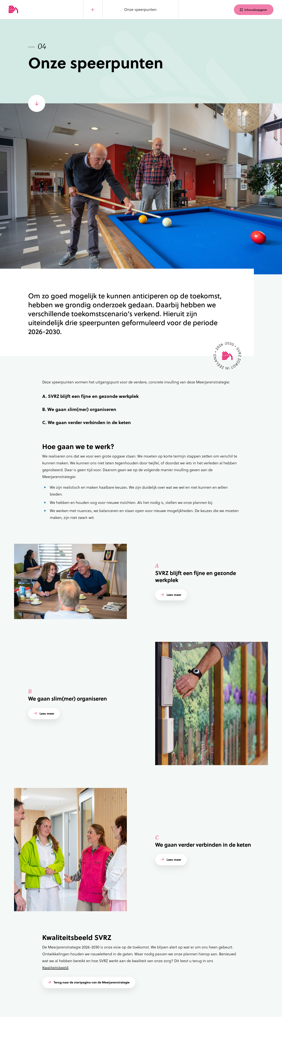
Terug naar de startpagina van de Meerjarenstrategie (91, 982)
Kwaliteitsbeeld (55, 967)
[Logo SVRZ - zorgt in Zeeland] (28, 9)
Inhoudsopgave (255, 10)
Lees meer (174, 595)
